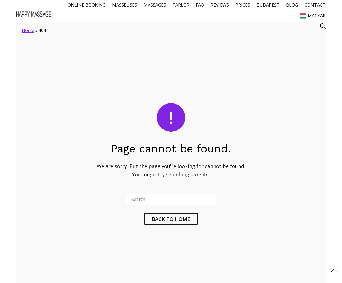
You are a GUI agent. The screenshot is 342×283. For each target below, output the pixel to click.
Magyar (313, 16)
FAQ (200, 5)
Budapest (268, 5)
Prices (243, 5)
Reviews (220, 5)
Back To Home (171, 219)
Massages (155, 5)
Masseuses (124, 5)
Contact (315, 5)
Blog (292, 5)
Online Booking (87, 5)
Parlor (181, 5)
